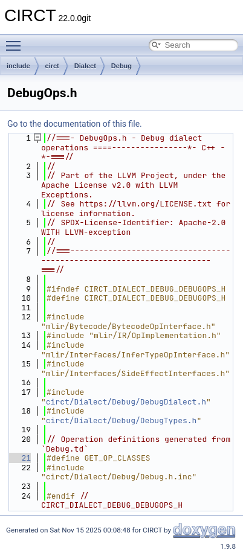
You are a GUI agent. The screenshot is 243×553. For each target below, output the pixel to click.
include (18, 65)
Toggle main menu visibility (16, 40)
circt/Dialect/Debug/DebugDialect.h (126, 402)
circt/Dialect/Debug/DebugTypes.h (121, 420)
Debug (121, 65)
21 (19, 458)
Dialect (85, 65)
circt (52, 65)
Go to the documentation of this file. (74, 124)
